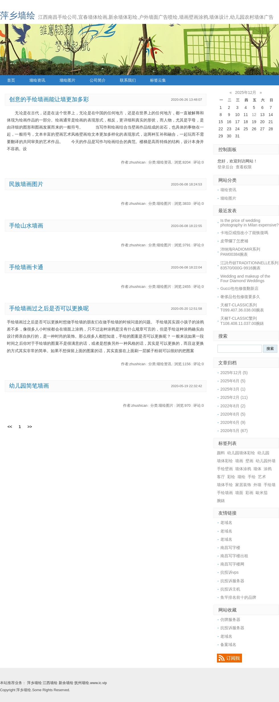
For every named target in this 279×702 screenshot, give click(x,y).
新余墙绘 (66, 683)
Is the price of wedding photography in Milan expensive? (249, 222)
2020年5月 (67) (234, 430)
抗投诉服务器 (232, 581)
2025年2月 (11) (234, 397)
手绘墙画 (225, 492)
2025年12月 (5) (234, 372)
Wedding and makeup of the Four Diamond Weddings (245, 278)
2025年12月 (246, 92)
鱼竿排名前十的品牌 (238, 597)
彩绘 (231, 476)
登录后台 (225, 167)
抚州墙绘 (81, 683)
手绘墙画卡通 (26, 267)
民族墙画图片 (26, 184)
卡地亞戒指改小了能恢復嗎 (244, 232)
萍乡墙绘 (17, 15)
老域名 (226, 522)
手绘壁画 (225, 468)
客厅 (221, 476)
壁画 (249, 461)
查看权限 (244, 167)
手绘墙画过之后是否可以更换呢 (49, 308)
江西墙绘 (50, 683)
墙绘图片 (67, 80)
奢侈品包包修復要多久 (240, 296)
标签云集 (158, 80)
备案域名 (228, 644)
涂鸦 (268, 468)
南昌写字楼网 (232, 564)
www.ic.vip (98, 683)
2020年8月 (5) (232, 414)
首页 (11, 80)
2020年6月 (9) (232, 422)
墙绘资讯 (37, 80)
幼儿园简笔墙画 (29, 386)
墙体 (257, 468)
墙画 (239, 461)
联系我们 (128, 80)
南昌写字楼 (230, 547)
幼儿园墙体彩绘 (241, 453)
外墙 (257, 484)
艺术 (262, 476)
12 (254, 114)
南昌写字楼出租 (234, 556)
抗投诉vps (229, 572)
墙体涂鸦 (243, 468)
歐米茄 (262, 492)
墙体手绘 (225, 484)
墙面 (239, 492)
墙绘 (241, 476)
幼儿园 (263, 453)
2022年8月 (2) (232, 406)
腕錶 (221, 500)
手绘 (252, 476)
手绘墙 (270, 484)
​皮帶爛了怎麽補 (234, 241)
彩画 (249, 492)
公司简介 (98, 80)
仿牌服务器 (230, 619)
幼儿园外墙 (266, 461)
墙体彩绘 (225, 461)
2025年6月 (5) (232, 381)
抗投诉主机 (230, 589)
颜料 (221, 453)
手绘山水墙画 (26, 225)
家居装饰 (243, 484)
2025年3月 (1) (232, 389)
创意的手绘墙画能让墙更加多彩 (49, 99)
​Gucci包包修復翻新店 (239, 288)
